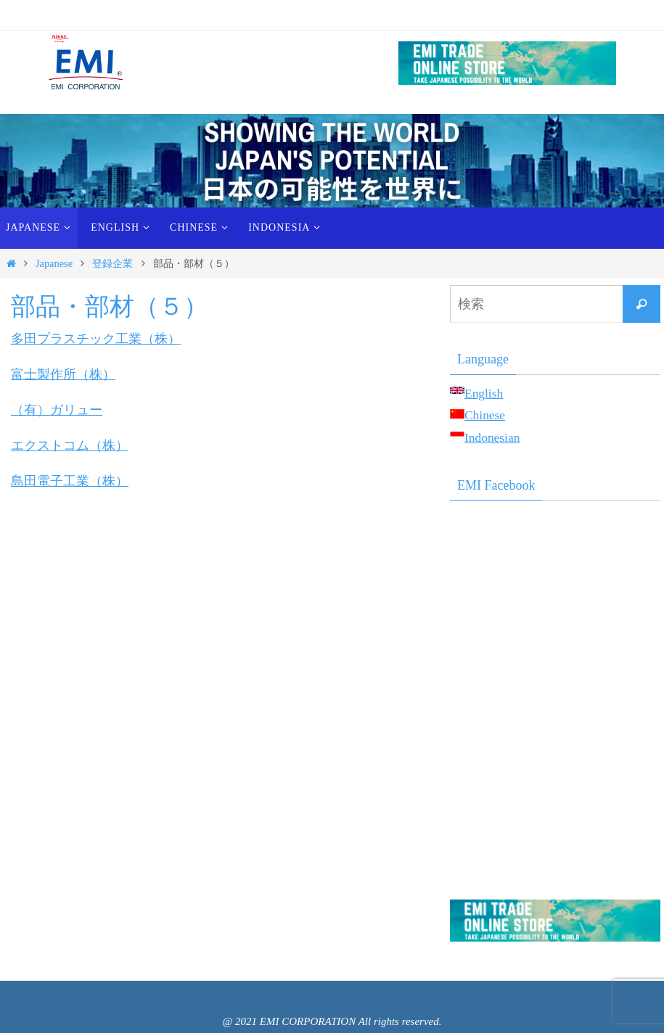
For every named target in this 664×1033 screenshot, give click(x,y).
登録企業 (112, 263)
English (484, 393)
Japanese (54, 263)
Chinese (485, 415)
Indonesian (493, 437)
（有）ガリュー (56, 409)
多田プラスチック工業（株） (96, 339)
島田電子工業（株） (69, 479)
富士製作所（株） (63, 374)
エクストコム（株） (69, 444)
